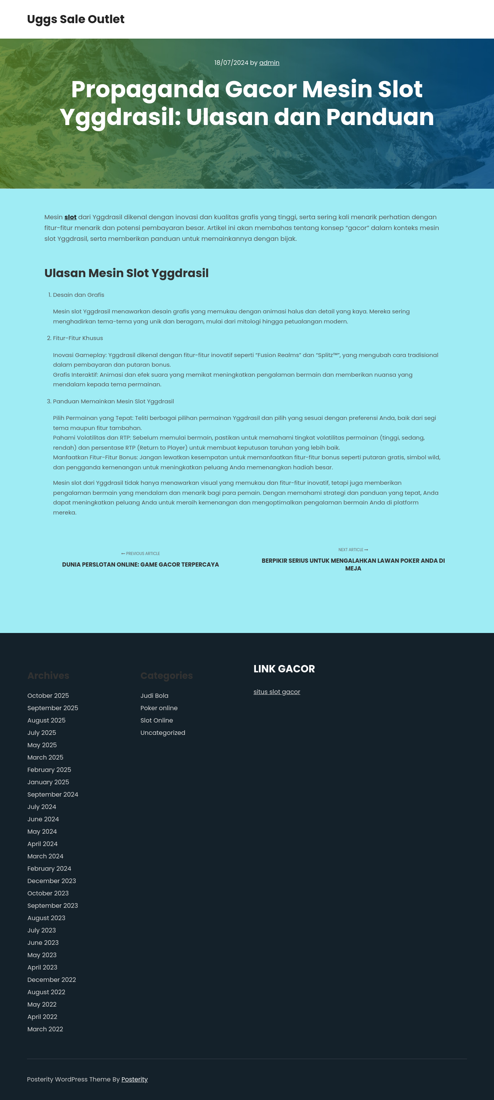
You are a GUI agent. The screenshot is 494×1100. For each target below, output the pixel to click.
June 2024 (43, 819)
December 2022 (51, 979)
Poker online (159, 708)
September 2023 (52, 905)
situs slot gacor (277, 691)
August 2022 (46, 992)
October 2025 (48, 695)
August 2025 (46, 720)
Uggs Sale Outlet (65, 19)
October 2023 (48, 893)
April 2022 (42, 1016)
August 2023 (46, 918)
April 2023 (42, 967)
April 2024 (42, 843)
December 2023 (51, 881)
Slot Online (156, 720)
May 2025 (42, 745)
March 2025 (45, 757)
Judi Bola (154, 695)
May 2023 (42, 955)
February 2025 (49, 769)
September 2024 (52, 794)
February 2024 (49, 868)
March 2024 (45, 856)
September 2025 (52, 708)
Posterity (135, 1079)
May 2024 (42, 831)
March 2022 (45, 1029)
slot (70, 217)
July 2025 (41, 732)
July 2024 (41, 806)
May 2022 (42, 1004)
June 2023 (43, 942)
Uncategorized (162, 732)
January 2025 (48, 782)
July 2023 (41, 930)
